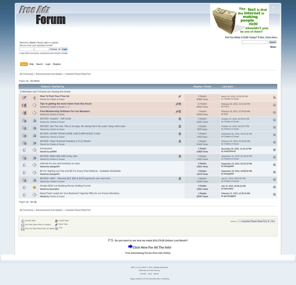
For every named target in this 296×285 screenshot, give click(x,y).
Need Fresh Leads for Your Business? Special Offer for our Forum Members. (80, 193)
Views (207, 86)
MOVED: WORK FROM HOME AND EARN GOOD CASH (70, 133)
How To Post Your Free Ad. (55, 96)
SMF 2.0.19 (136, 267)
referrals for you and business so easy (60, 163)
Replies (197, 86)
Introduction (46, 148)
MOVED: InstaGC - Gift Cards (55, 118)
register (54, 42)
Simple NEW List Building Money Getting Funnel (65, 185)
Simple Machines (161, 267)
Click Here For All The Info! (152, 247)
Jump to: (233, 221)
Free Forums (154, 270)
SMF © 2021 (147, 267)
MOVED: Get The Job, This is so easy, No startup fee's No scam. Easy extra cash (82, 126)
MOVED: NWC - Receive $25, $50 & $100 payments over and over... (76, 178)
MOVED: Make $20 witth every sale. (59, 156)
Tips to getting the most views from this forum (66, 103)
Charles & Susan (57, 99)
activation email (44, 45)
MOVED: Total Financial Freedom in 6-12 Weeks (65, 141)
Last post (229, 86)
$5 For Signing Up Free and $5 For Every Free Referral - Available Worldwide (80, 171)
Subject (45, 86)
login (46, 42)
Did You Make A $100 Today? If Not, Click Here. (251, 37)
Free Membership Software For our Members (65, 111)
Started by (58, 86)
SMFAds (142, 270)
